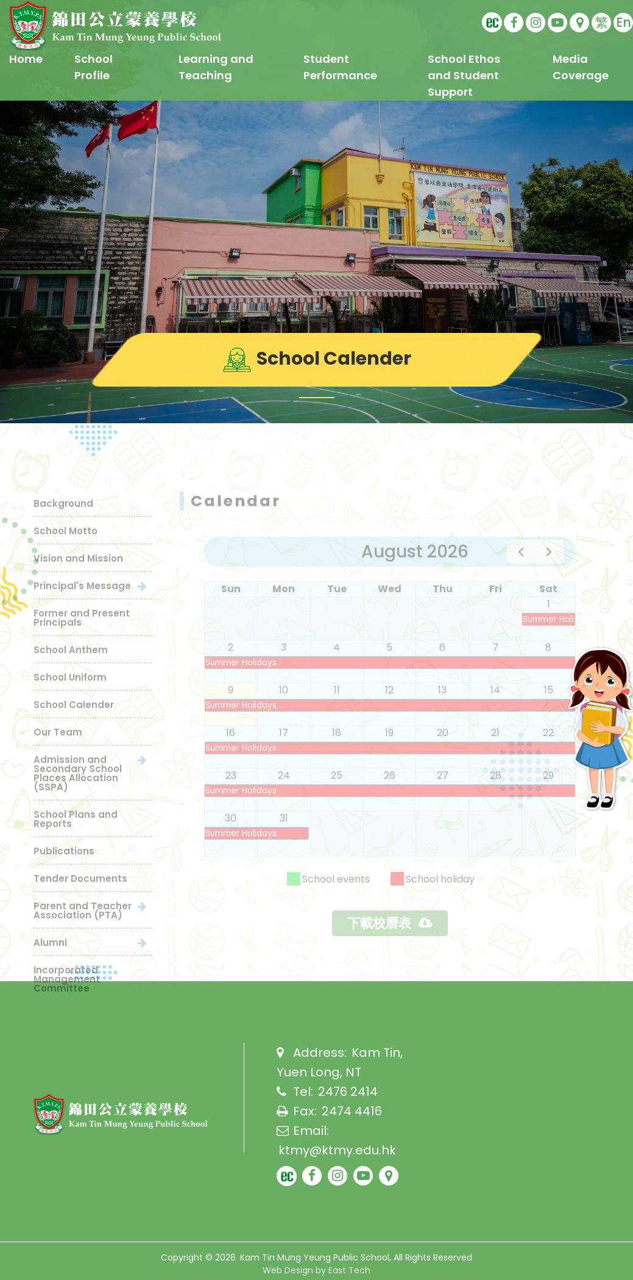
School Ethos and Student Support (464, 75)
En (623, 22)
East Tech (349, 1270)
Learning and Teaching (216, 67)
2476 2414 (348, 1091)
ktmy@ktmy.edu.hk (337, 1150)
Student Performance (340, 67)
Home (26, 58)
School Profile (93, 67)
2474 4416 (352, 1111)
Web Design (288, 1270)
